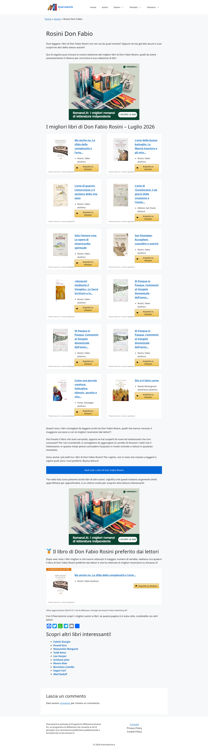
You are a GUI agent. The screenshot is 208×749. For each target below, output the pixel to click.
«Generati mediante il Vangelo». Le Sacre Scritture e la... (86, 287)
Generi (120, 7)
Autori (105, 7)
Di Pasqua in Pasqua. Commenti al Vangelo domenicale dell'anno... (147, 289)
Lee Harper (60, 656)
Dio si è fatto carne (147, 380)
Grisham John (61, 659)
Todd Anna (59, 652)
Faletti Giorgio (61, 641)
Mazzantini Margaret (65, 649)
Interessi (154, 7)
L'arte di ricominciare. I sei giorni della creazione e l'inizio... (146, 194)
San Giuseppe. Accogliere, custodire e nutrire (146, 239)
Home (93, 7)
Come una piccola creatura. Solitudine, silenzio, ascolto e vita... (86, 388)
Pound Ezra (60, 645)
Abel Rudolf (60, 674)
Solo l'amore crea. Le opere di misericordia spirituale (86, 241)
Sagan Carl (59, 670)
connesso (65, 703)
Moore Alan (60, 663)
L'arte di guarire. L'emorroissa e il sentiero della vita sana (86, 192)
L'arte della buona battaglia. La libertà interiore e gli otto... (146, 146)
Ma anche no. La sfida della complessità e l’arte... (85, 146)
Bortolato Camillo (63, 667)
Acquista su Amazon (88, 168)
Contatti (134, 724)
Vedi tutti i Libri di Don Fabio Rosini (104, 470)
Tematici (136, 7)
